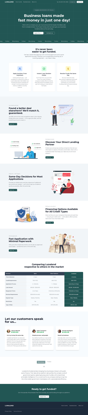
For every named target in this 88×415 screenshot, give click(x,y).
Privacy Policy (8, 411)
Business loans (26, 2)
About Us (34, 2)
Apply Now (79, 2)
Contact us (49, 33)
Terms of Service (18, 411)
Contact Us (72, 2)
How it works (19, 2)
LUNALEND (9, 2)
